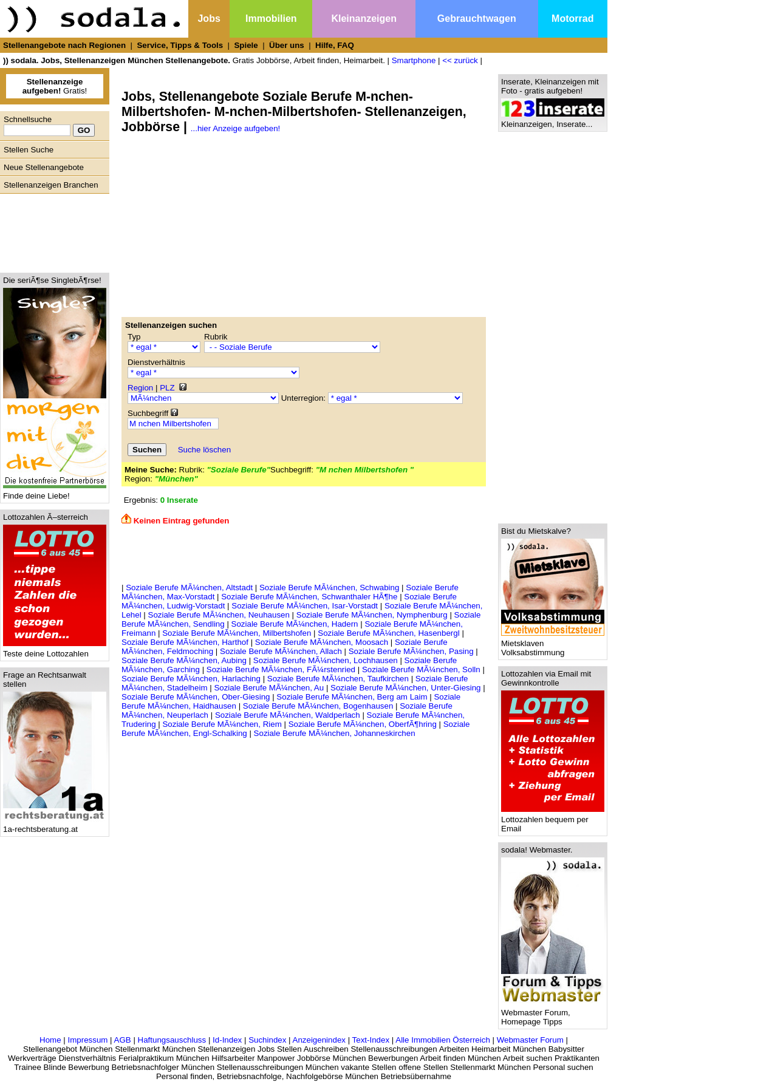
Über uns (286, 45)
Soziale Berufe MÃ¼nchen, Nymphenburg (373, 614)
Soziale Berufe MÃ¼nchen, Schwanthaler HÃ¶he (310, 596)
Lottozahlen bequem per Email (552, 820)
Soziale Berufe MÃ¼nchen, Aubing (184, 660)
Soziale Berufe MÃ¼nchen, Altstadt (190, 587)
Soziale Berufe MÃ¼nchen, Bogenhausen (319, 705)
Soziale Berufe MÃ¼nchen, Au (270, 687)
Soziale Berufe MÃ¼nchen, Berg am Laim (352, 696)
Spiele (246, 45)
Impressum (87, 1039)
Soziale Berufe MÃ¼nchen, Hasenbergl (390, 633)
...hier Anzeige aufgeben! (235, 128)
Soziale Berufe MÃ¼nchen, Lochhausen (326, 660)
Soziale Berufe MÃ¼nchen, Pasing (412, 651)
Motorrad (572, 18)
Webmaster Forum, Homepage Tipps (552, 1013)
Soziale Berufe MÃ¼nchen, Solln (422, 669)
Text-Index (371, 1039)
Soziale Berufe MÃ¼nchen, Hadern (296, 623)
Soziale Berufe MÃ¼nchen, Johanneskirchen (334, 733)
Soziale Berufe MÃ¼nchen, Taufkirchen (339, 678)
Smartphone (414, 60)
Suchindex (267, 1039)
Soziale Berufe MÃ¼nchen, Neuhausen (220, 614)
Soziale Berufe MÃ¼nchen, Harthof (186, 642)
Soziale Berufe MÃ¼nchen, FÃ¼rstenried (282, 669)
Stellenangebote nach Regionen (64, 45)
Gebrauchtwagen (476, 18)
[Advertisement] (51, 230)
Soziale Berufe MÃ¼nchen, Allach (282, 651)
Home (50, 1039)
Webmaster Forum (530, 1039)
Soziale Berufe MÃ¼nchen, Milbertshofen (237, 633)
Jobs (208, 18)
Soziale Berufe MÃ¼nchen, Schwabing (330, 587)
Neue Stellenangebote (44, 167)
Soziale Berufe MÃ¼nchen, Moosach (323, 642)
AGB (122, 1039)
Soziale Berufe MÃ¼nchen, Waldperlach (289, 715)
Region (140, 387)
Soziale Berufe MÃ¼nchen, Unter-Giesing (405, 687)
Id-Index (227, 1039)
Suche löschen (204, 449)
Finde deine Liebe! (54, 492)
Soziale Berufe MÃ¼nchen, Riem (223, 724)
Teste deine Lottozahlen (54, 650)
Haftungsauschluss (172, 1039)
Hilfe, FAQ (334, 45)
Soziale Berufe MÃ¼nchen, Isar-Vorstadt (305, 605)
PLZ (167, 387)
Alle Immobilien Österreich (442, 1039)
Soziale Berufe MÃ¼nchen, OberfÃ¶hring (364, 724)
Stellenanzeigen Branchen (51, 184)
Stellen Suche (28, 149)
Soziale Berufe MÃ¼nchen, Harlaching (192, 678)
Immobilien (270, 18)
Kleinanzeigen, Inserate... (552, 120)
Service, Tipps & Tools (180, 45)
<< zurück (460, 60)
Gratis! (54, 86)
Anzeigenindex (319, 1039)
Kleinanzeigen (364, 18)
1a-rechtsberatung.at (54, 825)
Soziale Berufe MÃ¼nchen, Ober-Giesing (196, 696)
